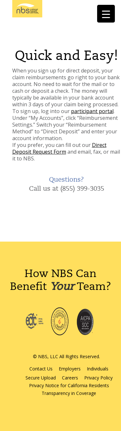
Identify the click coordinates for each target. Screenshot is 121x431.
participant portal (92, 111)
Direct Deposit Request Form (59, 148)
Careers (70, 378)
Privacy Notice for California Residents (69, 385)
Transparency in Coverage (69, 393)
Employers (70, 369)
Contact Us (41, 369)
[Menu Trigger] (106, 14)
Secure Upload (40, 378)
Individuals (97, 369)
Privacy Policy (98, 378)
